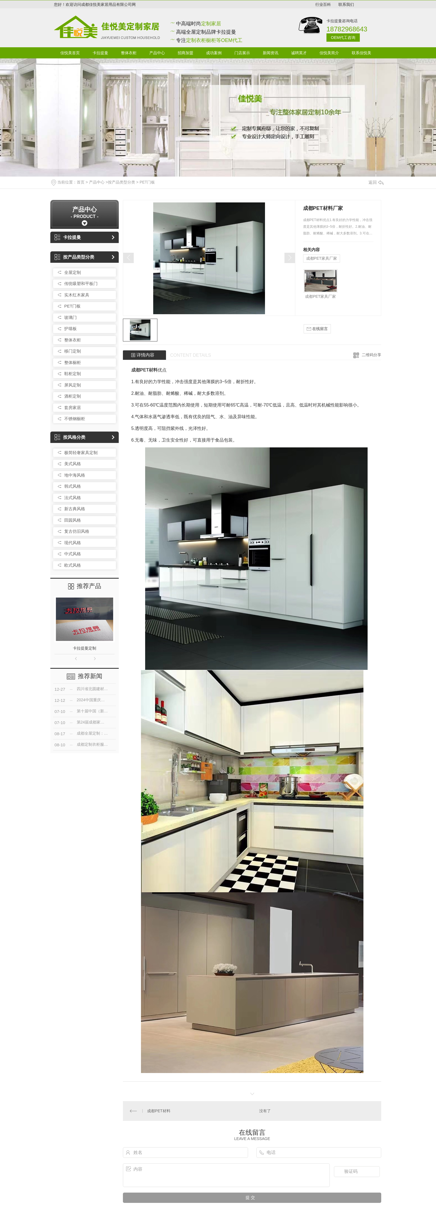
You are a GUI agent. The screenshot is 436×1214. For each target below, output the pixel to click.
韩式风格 (72, 486)
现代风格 (72, 542)
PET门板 (147, 182)
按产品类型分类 (121, 182)
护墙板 (70, 328)
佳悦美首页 (70, 53)
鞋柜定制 (72, 373)
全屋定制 (72, 272)
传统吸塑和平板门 (81, 283)
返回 (375, 182)
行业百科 (323, 4)
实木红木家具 (76, 295)
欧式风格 (72, 565)
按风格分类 (69, 437)
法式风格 (72, 497)
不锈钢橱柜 (74, 418)
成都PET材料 (144, 370)
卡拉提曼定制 (84, 648)
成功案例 (214, 53)
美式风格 (72, 463)
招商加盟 (185, 53)
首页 (81, 182)
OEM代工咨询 (343, 37)
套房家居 (72, 407)
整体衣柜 (129, 53)
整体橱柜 (72, 362)
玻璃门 (70, 317)
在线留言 (317, 328)
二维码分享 (371, 355)
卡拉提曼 (100, 53)
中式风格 (72, 553)
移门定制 (72, 351)
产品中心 (157, 53)
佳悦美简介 (329, 53)
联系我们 (346, 4)
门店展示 (242, 53)
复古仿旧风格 (76, 531)
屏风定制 (72, 385)
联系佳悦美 (361, 53)
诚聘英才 (299, 53)
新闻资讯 (270, 53)
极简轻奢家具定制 (81, 452)
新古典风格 (74, 508)
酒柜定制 (72, 396)
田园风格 (72, 520)
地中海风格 (74, 475)
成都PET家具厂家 (321, 258)
